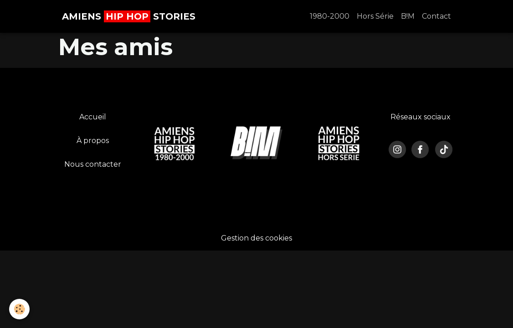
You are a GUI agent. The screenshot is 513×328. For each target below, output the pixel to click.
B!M (408, 16)
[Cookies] (19, 309)
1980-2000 (329, 16)
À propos (93, 140)
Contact (436, 16)
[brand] (128, 16)
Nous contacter (92, 164)
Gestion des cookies (256, 238)
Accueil (92, 117)
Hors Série (375, 16)
